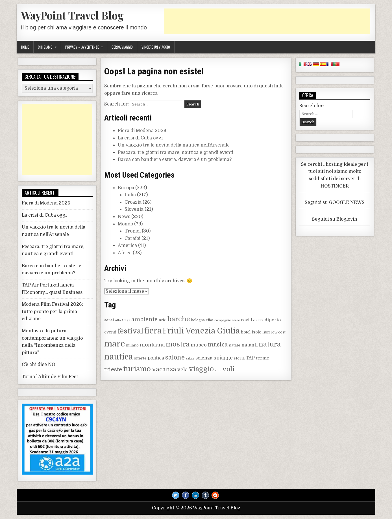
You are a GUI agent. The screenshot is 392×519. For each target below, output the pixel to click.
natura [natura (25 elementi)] (270, 344)
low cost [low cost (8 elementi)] (278, 332)
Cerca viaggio (122, 47)
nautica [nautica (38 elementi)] (118, 356)
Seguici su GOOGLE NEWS (335, 202)
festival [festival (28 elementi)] (130, 331)
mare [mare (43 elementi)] (114, 343)
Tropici (133, 231)
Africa (125, 252)
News (124, 216)
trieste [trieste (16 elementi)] (113, 370)
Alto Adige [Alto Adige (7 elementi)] (122, 320)
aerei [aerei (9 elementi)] (109, 320)
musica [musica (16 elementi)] (218, 345)
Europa (126, 187)
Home (25, 47)
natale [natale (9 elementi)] (234, 345)
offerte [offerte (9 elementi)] (140, 358)
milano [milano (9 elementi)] (132, 345)
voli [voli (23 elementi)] (228, 369)
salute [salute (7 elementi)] (190, 358)
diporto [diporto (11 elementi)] (273, 319)
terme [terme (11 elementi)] (262, 358)
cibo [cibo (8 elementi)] (209, 320)
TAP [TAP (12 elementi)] (250, 358)
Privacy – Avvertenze (82, 47)
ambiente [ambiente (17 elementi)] (144, 319)
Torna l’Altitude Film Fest (50, 376)
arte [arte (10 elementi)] (162, 320)
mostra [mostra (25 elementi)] (178, 344)
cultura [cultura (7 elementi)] (258, 320)
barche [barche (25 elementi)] (178, 319)
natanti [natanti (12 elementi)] (249, 345)
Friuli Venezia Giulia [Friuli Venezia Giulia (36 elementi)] (201, 330)
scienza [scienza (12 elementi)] (203, 358)
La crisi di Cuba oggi (140, 138)
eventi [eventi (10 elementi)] (110, 332)
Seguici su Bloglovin (334, 219)
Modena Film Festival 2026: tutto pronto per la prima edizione (52, 311)
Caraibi (132, 238)
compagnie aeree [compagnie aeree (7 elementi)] (227, 320)
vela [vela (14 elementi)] (182, 369)
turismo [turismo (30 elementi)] (137, 369)
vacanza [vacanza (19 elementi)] (164, 369)
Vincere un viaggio (155, 47)
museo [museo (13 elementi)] (199, 345)
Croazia (133, 202)
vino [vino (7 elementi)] (218, 370)
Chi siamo (45, 47)
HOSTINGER (335, 186)
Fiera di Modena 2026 (142, 130)
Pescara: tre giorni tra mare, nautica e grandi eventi (175, 152)
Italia (130, 194)
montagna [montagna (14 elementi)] (152, 345)
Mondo (125, 224)
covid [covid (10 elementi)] (246, 320)
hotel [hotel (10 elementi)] (246, 332)
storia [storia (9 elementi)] (239, 358)
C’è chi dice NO (38, 364)
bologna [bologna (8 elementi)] (198, 320)
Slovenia (134, 209)
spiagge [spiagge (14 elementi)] (223, 358)
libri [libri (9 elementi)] (266, 332)
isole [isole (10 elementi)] (256, 332)
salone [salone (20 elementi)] (175, 357)
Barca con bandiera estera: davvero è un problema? (175, 159)
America (127, 245)
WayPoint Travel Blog (72, 15)
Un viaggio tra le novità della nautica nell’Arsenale (174, 145)
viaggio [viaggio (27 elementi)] (201, 369)
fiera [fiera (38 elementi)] (153, 330)
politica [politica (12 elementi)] (156, 358)
